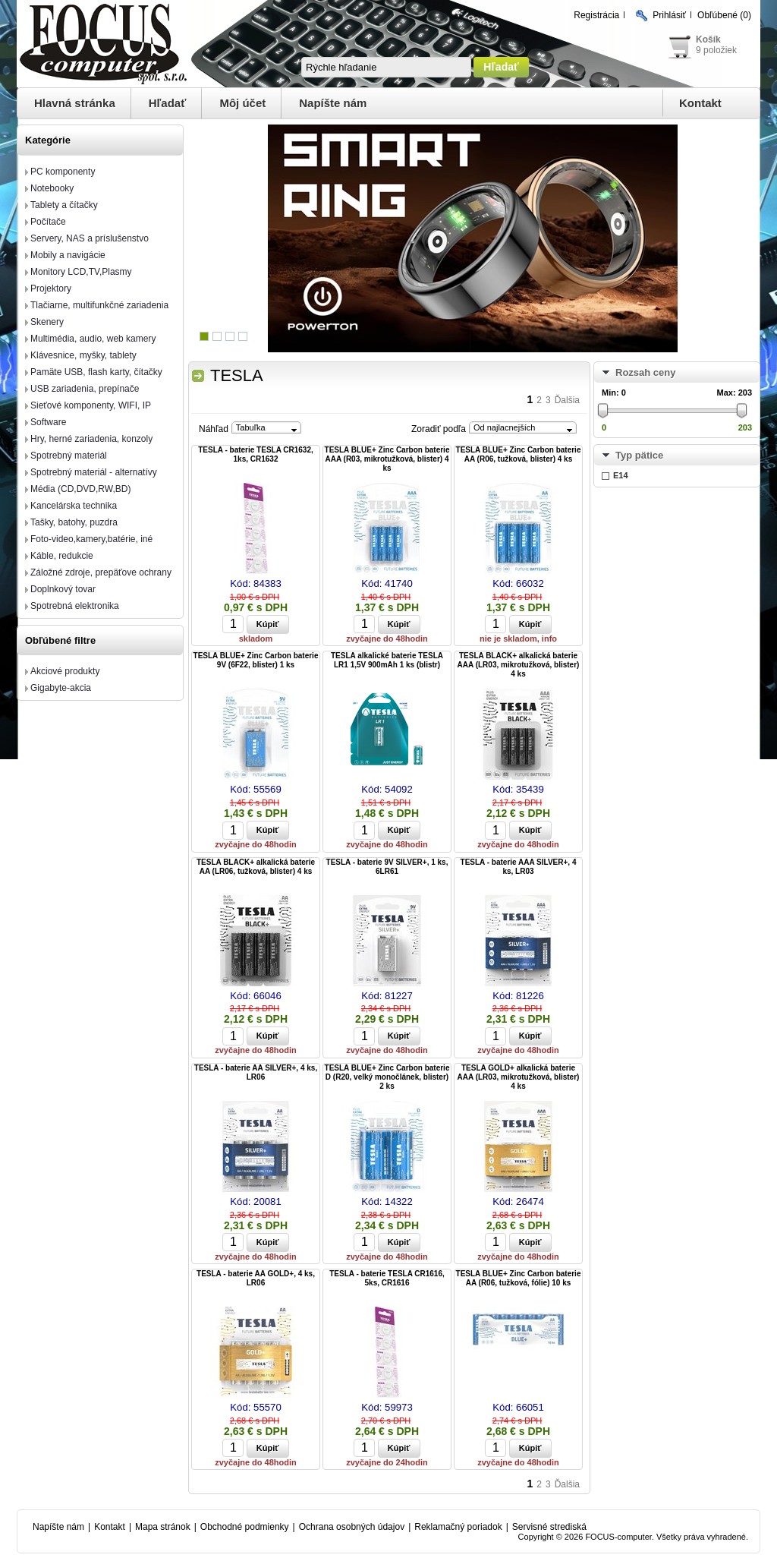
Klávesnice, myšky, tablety (83, 355)
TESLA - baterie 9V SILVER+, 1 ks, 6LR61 (387, 866)
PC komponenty (62, 171)
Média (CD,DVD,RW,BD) (80, 489)
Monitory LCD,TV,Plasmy (81, 271)
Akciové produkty (64, 671)
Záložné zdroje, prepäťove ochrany (100, 572)
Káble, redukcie (61, 555)
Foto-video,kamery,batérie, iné (91, 539)
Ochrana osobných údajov (351, 1527)
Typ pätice (639, 455)
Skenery (47, 322)
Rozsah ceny (645, 372)
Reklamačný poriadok (458, 1527)
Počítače (48, 221)
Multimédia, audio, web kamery (93, 338)
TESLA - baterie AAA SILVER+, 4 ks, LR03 (519, 866)
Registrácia (596, 15)
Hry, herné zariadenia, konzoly (91, 439)
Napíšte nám (332, 102)
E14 (620, 475)
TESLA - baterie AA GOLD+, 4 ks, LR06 (256, 1278)
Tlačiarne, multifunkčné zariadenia (99, 305)
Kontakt (700, 102)
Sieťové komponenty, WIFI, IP (90, 405)
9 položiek (716, 50)
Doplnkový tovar (63, 589)
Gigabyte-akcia (60, 688)
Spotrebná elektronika (74, 606)
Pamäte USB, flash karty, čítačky (96, 372)
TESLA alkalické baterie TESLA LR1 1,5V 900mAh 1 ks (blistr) (387, 660)
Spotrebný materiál (68, 455)
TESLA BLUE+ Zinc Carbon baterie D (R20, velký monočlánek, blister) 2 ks (387, 1077)
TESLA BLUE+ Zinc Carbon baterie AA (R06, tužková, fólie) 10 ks (518, 1278)
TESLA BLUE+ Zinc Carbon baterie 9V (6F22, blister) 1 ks (256, 660)
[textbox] (386, 67)
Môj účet (242, 102)
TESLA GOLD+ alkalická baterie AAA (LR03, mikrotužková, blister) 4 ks (519, 1077)
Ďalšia (567, 400)
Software (48, 422)
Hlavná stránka (74, 102)
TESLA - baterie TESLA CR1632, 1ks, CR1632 (255, 454)
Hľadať (168, 102)
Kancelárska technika (73, 505)
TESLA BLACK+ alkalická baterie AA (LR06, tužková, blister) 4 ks (256, 866)
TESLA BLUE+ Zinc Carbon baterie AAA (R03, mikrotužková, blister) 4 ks (387, 459)
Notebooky (52, 188)
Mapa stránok (162, 1527)
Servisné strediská (549, 1527)
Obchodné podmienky (244, 1527)
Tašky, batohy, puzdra (74, 522)
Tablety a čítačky (64, 205)
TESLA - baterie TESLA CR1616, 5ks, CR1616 (387, 1278)
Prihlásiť (669, 15)
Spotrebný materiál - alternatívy (93, 472)
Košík (708, 39)
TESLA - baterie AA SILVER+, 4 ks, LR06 (255, 1072)
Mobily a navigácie (67, 255)
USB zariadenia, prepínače (84, 388)
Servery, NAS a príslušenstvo (89, 238)
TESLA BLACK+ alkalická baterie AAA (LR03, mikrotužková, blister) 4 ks (519, 664)
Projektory (50, 288)
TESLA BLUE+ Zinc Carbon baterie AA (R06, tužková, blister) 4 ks (518, 454)
